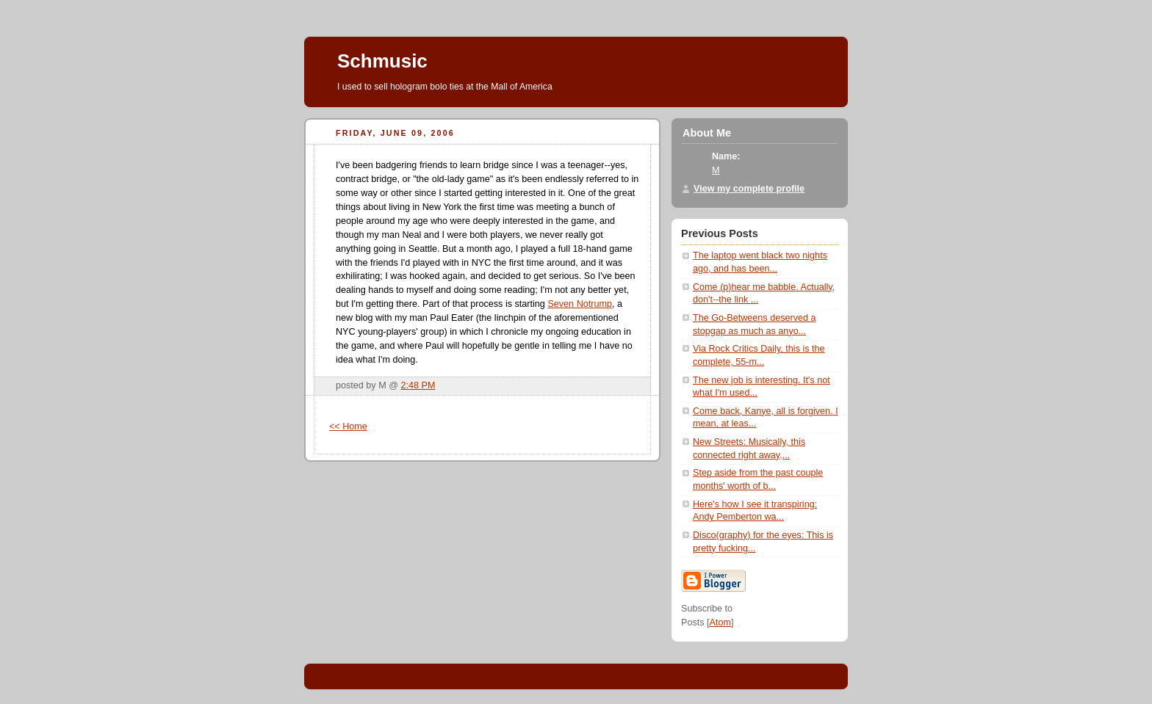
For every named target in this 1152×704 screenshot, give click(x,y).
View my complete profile (749, 189)
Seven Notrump (579, 304)
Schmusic (382, 61)
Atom (720, 622)
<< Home (348, 426)
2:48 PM (418, 385)
